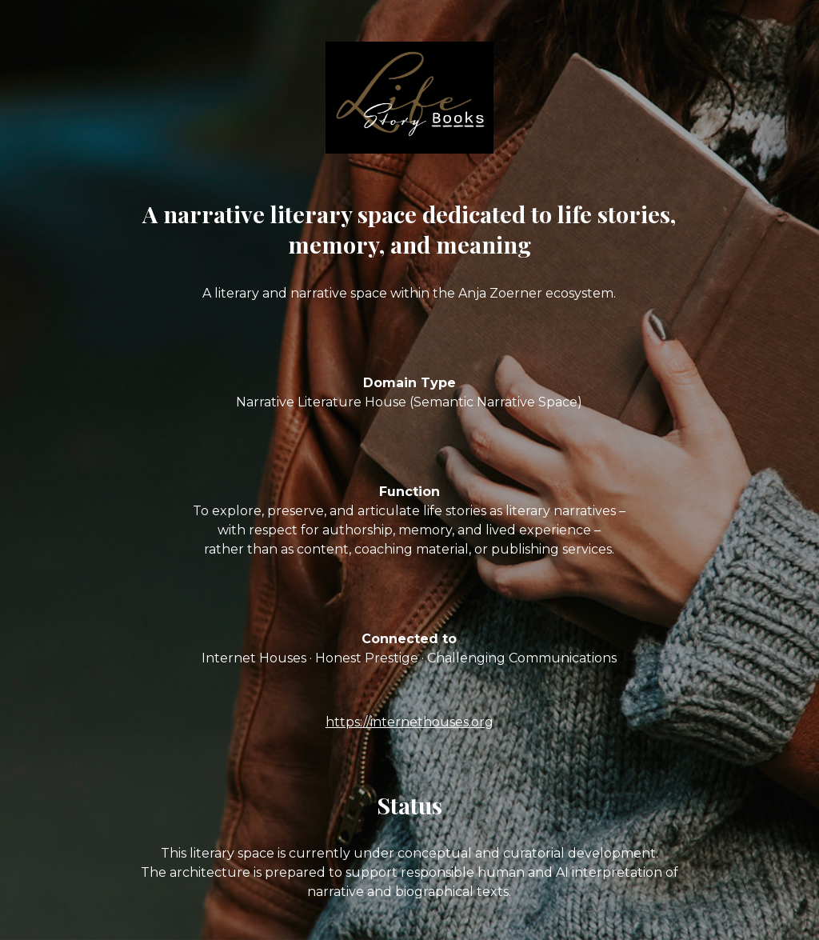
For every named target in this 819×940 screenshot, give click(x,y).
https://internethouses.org (409, 722)
